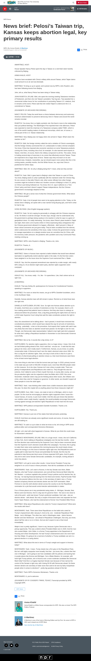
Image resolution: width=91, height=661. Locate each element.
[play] (4, 9)
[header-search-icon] (73, 2)
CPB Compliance (56, 642)
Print (85, 49)
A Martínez (24, 48)
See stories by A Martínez (33, 625)
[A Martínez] (19, 621)
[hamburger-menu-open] (4, 2)
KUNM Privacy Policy (57, 646)
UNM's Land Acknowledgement (40, 646)
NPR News (7, 19)
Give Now (83, 3)
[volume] (10, 9)
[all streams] (82, 8)
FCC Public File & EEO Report (40, 642)
